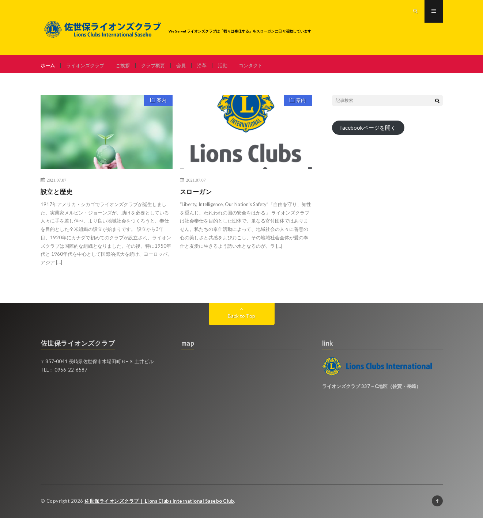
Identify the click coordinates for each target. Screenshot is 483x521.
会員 (188, 65)
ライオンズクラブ (87, 65)
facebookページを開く (370, 131)
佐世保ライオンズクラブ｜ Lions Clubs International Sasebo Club (162, 504)
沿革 (210, 65)
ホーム (48, 65)
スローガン (197, 195)
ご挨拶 (127, 65)
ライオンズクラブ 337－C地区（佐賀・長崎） (371, 390)
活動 (231, 65)
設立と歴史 (58, 195)
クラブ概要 (159, 65)
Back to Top (241, 319)
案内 (160, 105)
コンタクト (260, 65)
